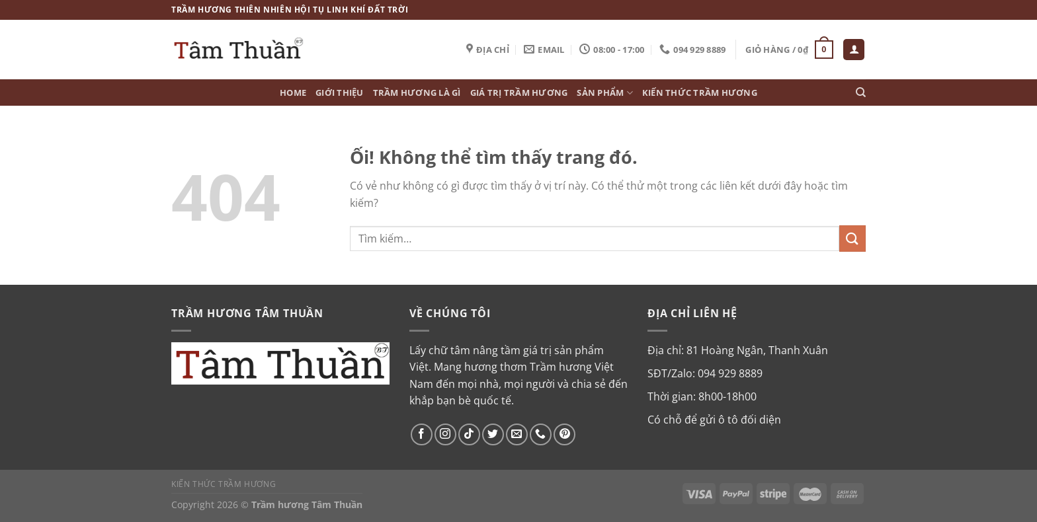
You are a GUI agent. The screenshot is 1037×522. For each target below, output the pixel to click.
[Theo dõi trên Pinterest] (564, 434)
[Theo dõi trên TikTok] (469, 434)
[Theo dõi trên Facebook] (422, 434)
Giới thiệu (339, 92)
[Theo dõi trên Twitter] (493, 434)
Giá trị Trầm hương (519, 92)
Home (293, 92)
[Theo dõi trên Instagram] (445, 434)
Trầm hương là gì (417, 92)
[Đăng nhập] (853, 50)
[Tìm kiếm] (861, 92)
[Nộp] (852, 238)
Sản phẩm (605, 93)
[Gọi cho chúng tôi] (541, 434)
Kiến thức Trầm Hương (699, 92)
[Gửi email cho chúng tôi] (517, 434)
